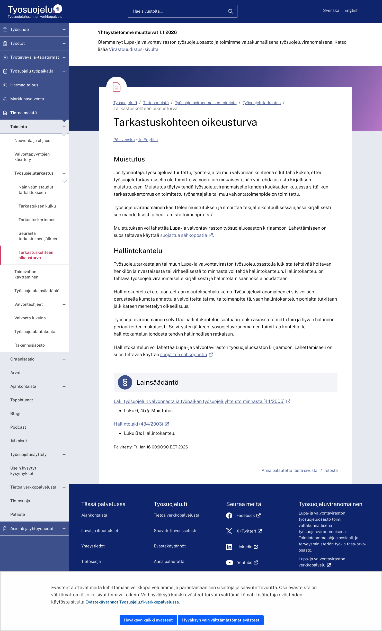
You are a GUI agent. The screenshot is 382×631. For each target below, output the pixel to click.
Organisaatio (22, 359)
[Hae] (231, 11)
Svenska (331, 10)
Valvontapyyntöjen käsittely (32, 157)
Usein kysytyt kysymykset (23, 471)
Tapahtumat (21, 400)
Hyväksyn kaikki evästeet (148, 620)
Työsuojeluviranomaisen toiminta (206, 102)
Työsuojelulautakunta (34, 331)
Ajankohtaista (23, 386)
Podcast (18, 427)
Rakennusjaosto (29, 345)
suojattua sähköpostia (186, 235)
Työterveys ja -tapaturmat (34, 57)
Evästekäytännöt (170, 546)
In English (148, 139)
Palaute (17, 514)
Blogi (15, 413)
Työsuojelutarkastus (34, 173)
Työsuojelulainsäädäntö (36, 290)
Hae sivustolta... (148, 11)
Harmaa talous (24, 85)
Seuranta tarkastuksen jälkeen (38, 236)
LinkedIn (247, 546)
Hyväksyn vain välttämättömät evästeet (221, 620)
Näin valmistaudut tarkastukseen (36, 190)
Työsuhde (19, 29)
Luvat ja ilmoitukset (99, 530)
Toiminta (18, 126)
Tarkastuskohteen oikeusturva (36, 255)
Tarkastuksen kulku (37, 206)
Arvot (15, 372)
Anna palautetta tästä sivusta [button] (289, 470)
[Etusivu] (34, 11)
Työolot (17, 43)
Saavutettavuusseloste (176, 530)
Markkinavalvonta (27, 98)
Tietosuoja (20, 500)
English (351, 10)
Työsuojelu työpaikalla (32, 71)
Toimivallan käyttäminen (26, 274)
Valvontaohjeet (28, 304)
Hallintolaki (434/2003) (141, 424)
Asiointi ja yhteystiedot (32, 528)
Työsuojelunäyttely (28, 454)
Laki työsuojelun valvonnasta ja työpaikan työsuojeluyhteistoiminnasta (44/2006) (202, 401)
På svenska (124, 139)
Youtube (247, 562)
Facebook (248, 515)
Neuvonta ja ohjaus (32, 140)
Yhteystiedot (93, 546)
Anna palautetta (169, 561)
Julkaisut (18, 440)
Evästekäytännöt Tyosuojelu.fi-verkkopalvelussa (132, 602)
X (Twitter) (249, 531)
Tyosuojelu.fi (125, 102)
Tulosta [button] (331, 470)
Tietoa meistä (23, 112)
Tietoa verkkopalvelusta (33, 487)
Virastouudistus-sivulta (133, 49)
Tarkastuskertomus (37, 219)
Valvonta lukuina (30, 318)
